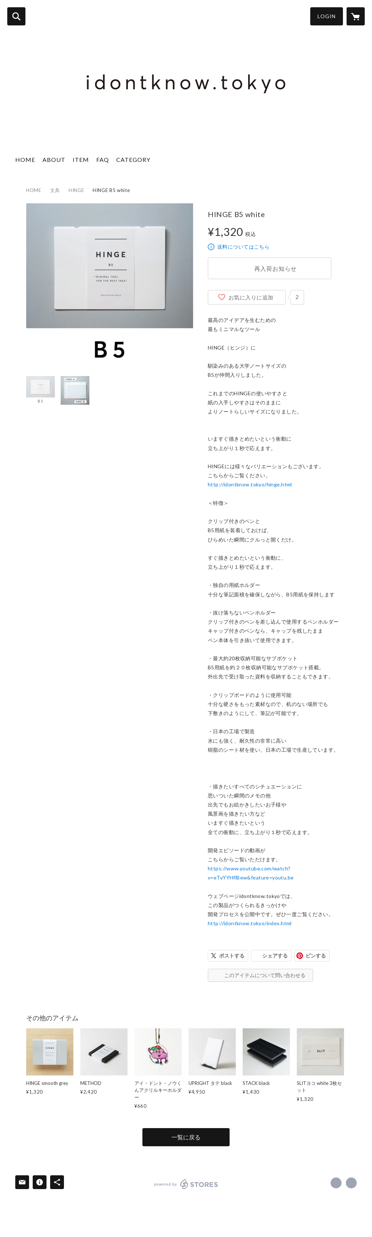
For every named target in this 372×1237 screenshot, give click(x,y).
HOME (25, 159)
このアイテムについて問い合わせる (265, 975)
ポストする (231, 955)
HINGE (76, 190)
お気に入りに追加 (251, 297)
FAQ (102, 159)
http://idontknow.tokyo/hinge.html (250, 484)
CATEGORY (133, 159)
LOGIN (327, 16)
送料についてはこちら (243, 247)
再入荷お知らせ (275, 268)
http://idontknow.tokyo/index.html (250, 923)
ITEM (81, 159)
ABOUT (54, 159)
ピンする (316, 955)
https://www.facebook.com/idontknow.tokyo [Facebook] (336, 1182)
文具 (55, 190)
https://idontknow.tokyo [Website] (351, 1182)
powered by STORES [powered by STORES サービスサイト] (186, 1184)
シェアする (275, 955)
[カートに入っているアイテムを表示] (356, 16)
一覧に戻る (186, 1137)
